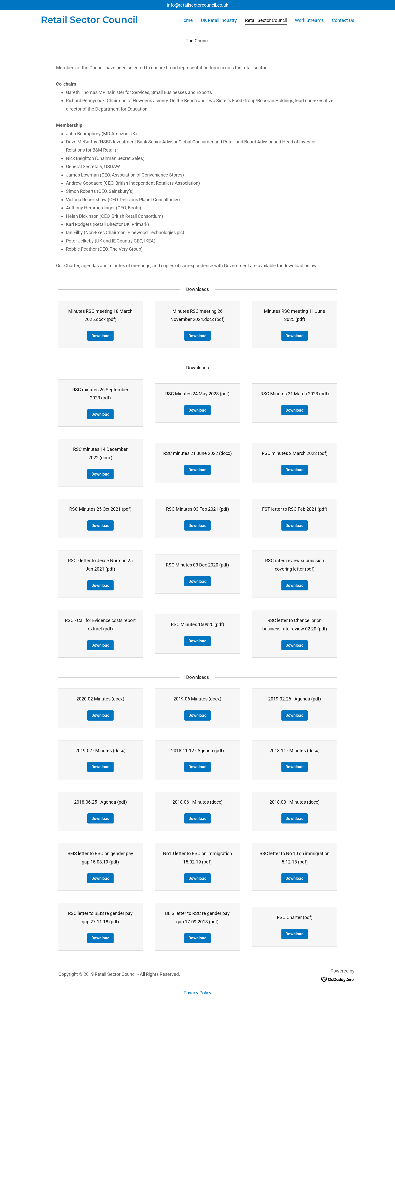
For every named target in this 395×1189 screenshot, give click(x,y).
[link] (89, 21)
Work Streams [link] (309, 20)
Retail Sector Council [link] (266, 20)
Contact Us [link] (343, 20)
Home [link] (186, 20)
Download (100, 519)
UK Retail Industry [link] (219, 20)
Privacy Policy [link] (197, 1176)
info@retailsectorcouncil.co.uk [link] (197, 5)
